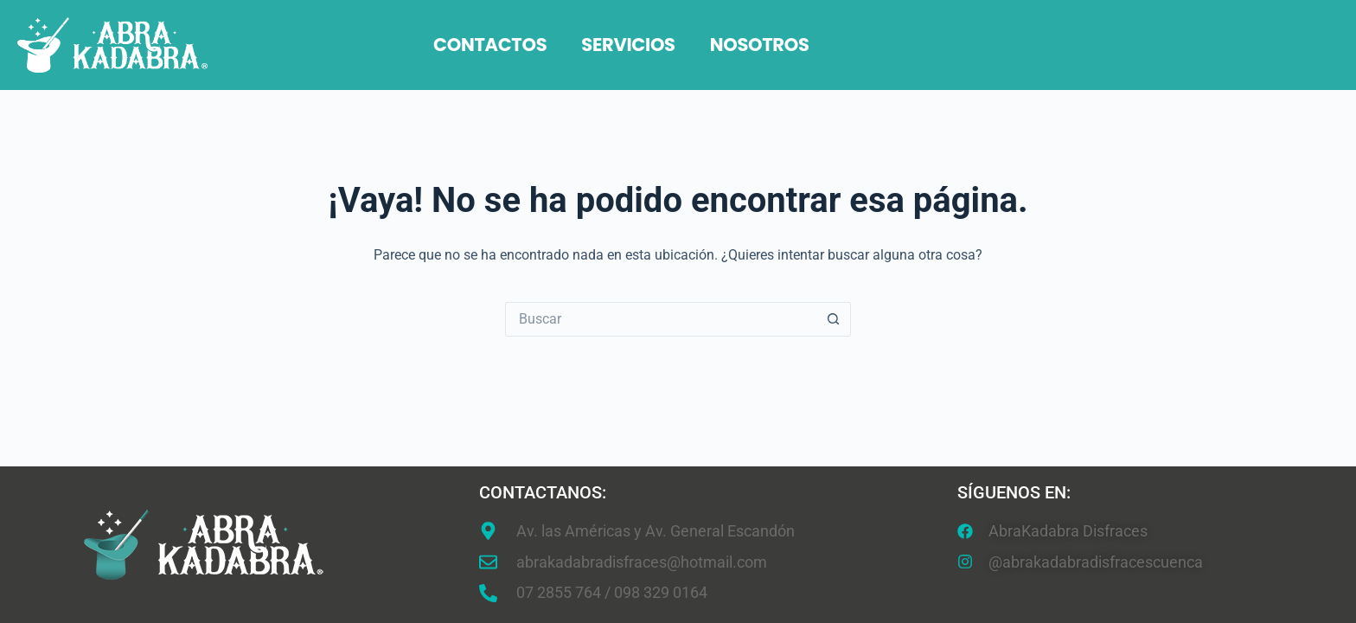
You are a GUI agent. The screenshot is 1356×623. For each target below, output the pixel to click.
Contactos (490, 44)
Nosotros (759, 44)
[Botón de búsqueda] (833, 319)
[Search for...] (660, 319)
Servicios (628, 44)
